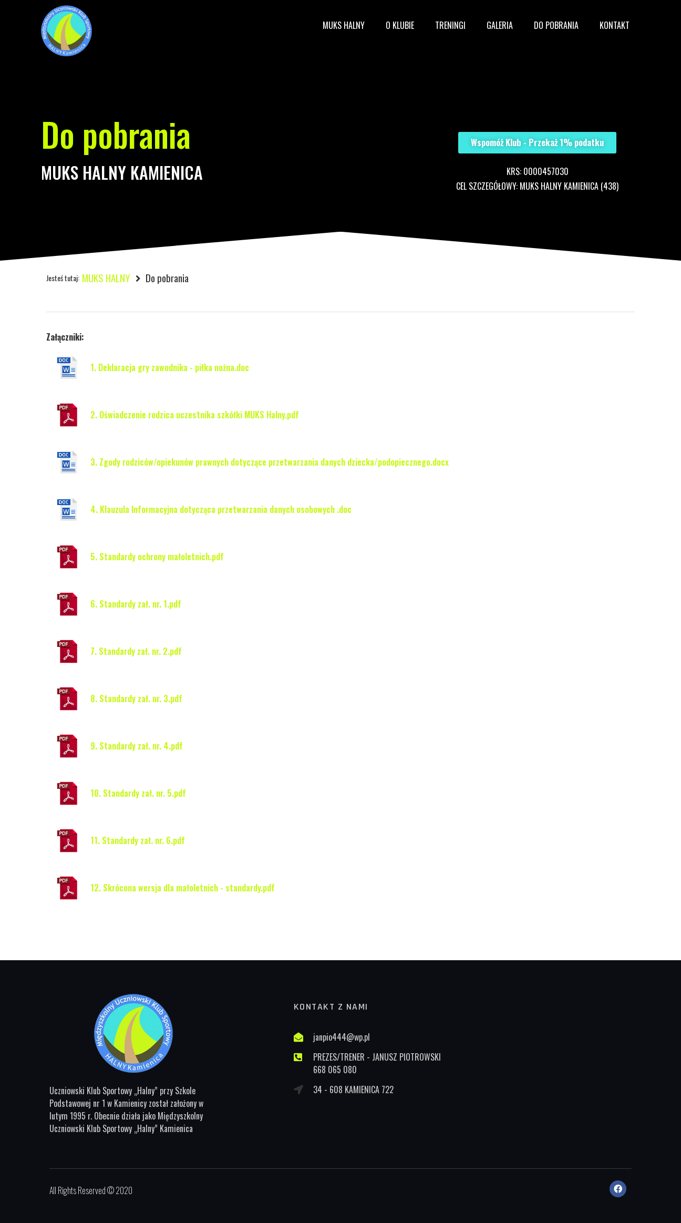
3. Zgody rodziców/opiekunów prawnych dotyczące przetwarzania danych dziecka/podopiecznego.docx (269, 462)
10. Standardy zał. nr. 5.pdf (138, 793)
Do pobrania (556, 25)
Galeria (500, 25)
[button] (537, 142)
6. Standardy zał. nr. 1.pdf (135, 604)
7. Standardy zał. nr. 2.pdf (136, 651)
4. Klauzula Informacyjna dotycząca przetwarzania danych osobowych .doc (221, 509)
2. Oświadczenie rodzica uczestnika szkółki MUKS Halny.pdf (194, 414)
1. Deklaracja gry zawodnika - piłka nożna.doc (169, 367)
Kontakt (615, 25)
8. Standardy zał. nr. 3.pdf (136, 698)
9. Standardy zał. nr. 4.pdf (136, 745)
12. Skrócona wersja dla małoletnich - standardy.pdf (182, 887)
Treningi (450, 25)
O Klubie (400, 25)
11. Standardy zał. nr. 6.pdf (137, 840)
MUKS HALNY (344, 25)
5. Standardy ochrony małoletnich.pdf (157, 556)
